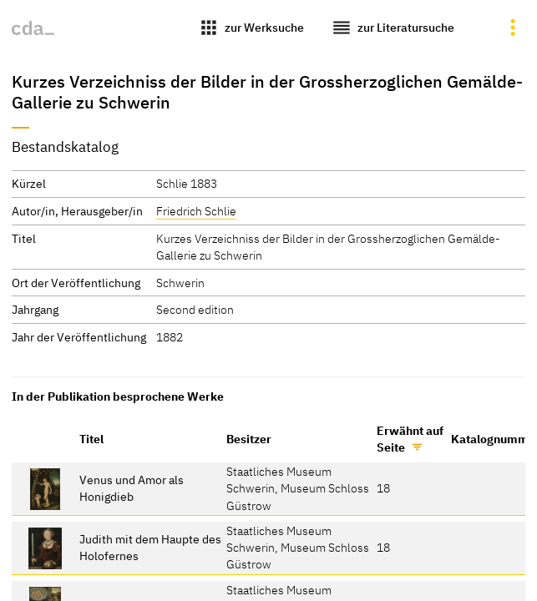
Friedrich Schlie (196, 211)
